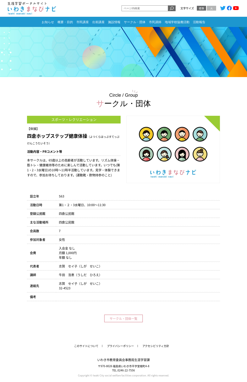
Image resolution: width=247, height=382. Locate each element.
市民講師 (155, 22)
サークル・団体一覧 (123, 318)
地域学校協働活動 (177, 22)
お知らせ (48, 22)
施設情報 (114, 22)
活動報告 (199, 22)
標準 (201, 8)
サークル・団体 (134, 22)
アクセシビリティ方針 (155, 346)
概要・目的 (65, 22)
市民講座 (82, 22)
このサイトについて (86, 346)
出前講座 (98, 22)
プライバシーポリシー (120, 346)
